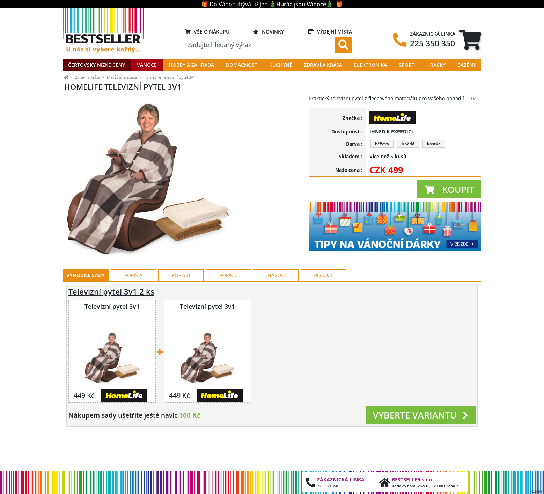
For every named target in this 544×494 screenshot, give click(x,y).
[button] (449, 189)
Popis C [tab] (228, 306)
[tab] (470, 39)
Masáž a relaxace (122, 77)
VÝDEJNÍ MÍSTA (330, 31)
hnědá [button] (408, 144)
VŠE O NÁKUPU (207, 31)
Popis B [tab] (181, 306)
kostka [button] (434, 144)
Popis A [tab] (133, 306)
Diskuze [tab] (323, 306)
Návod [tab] (276, 306)
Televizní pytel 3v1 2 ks (111, 323)
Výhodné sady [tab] (85, 306)
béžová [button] (382, 144)
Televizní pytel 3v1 (112, 338)
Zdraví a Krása (87, 77)
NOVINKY (268, 31)
